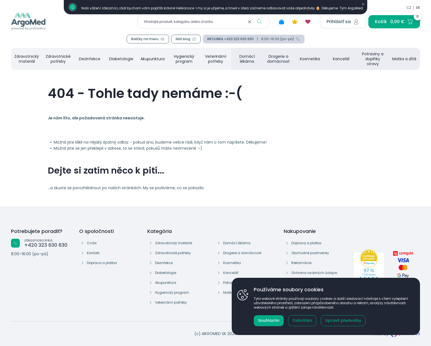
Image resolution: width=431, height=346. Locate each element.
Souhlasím (268, 320)
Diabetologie (165, 272)
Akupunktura (165, 282)
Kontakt (93, 253)
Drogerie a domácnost (242, 253)
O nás (92, 243)
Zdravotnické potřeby (173, 253)
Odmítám (302, 320)
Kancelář (231, 272)
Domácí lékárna (236, 243)
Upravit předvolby (343, 320)
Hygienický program (172, 292)
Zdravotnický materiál (173, 243)
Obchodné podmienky (310, 253)
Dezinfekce (164, 262)
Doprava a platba (102, 262)
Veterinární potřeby (171, 302)
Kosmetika (232, 262)
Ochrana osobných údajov (314, 272)
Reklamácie (301, 262)
